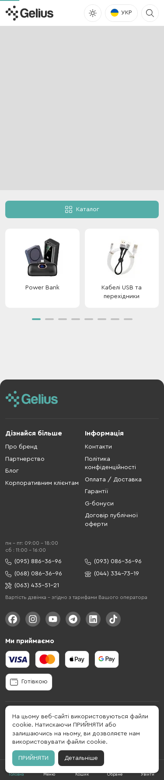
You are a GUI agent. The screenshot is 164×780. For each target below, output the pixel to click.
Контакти (98, 447)
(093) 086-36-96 (113, 561)
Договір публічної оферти (111, 519)
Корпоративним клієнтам (42, 483)
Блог (12, 471)
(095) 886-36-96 (33, 561)
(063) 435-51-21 (32, 585)
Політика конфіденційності (110, 463)
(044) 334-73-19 (112, 574)
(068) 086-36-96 (33, 574)
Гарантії (96, 491)
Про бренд (21, 447)
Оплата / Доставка (113, 480)
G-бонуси (99, 504)
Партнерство (25, 459)
